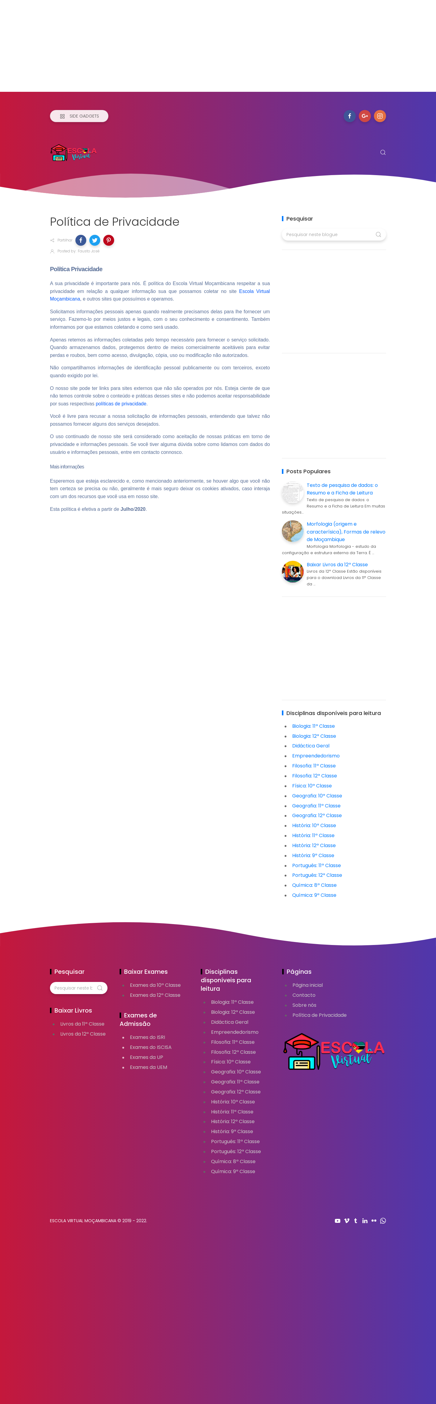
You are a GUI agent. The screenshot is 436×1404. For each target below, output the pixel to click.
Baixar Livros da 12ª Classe (337, 564)
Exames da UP (146, 1057)
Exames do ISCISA (151, 1047)
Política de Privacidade (319, 1015)
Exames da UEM (148, 1067)
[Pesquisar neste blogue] (334, 234)
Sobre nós (304, 1005)
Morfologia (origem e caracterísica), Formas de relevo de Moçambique (346, 532)
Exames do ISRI (147, 1037)
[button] (80, 240)
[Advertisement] (181, 49)
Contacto (303, 995)
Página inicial (307, 985)
